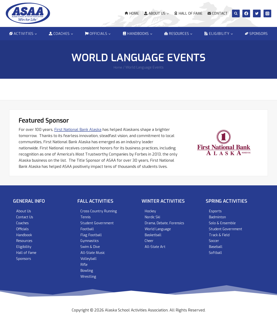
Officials (23, 227)
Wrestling (89, 276)
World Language (159, 227)
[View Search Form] (236, 13)
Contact (218, 13)
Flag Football (92, 233)
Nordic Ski (153, 214)
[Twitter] (257, 13)
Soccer (215, 239)
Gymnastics (90, 239)
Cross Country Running (100, 208)
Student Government (99, 220)
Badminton (218, 214)
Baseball (216, 245)
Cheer (150, 239)
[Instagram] (267, 13)
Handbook (25, 233)
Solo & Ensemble (224, 220)
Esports (216, 208)
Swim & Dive (91, 245)
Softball (216, 251)
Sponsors (256, 33)
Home (132, 13)
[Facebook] (246, 13)
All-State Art (156, 245)
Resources (25, 239)
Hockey (151, 208)
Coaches (23, 220)
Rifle (84, 264)
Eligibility (24, 245)
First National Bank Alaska (77, 126)
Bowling (87, 270)
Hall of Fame (188, 13)
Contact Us (25, 214)
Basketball (154, 233)
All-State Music (94, 251)
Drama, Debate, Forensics (167, 220)
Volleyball (89, 257)
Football (88, 227)
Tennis (86, 214)
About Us (24, 208)
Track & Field (220, 233)
